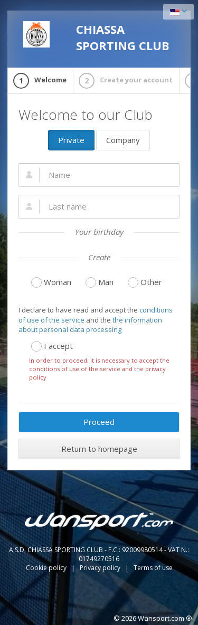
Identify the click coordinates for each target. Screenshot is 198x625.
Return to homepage (99, 448)
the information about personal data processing (90, 325)
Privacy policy (101, 567)
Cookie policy (47, 567)
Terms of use (153, 567)
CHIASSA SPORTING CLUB (96, 37)
